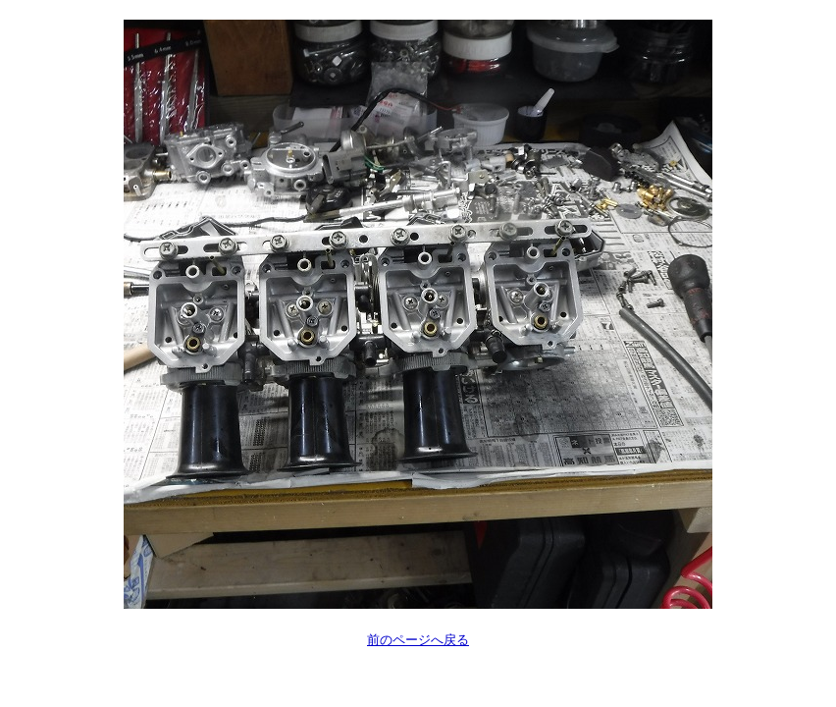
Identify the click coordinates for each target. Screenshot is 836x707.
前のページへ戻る (418, 639)
